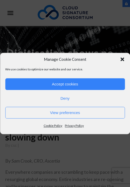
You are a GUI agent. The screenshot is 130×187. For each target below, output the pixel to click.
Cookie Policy (53, 126)
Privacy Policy (74, 126)
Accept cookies (65, 84)
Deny (65, 98)
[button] (122, 59)
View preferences (65, 112)
